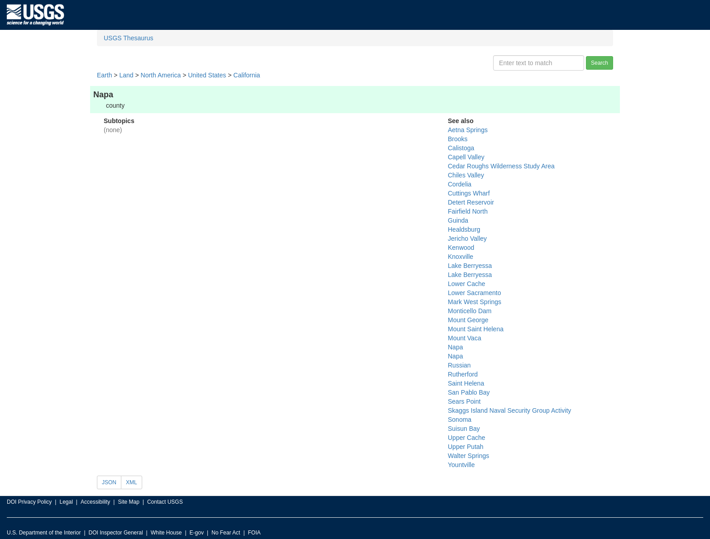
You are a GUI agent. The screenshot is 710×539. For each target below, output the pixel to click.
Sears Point (464, 401)
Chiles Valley (466, 175)
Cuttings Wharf (469, 193)
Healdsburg (464, 229)
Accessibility (95, 502)
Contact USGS (165, 502)
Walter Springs (468, 455)
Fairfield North (468, 211)
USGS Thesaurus (128, 38)
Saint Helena (466, 383)
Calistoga (461, 148)
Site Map (128, 502)
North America (161, 75)
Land (126, 75)
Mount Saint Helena (476, 329)
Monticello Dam (469, 311)
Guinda (458, 220)
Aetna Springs (468, 130)
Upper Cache (466, 437)
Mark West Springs (474, 301)
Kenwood (461, 247)
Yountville (461, 464)
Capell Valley (466, 157)
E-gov (197, 532)
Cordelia (459, 184)
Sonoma (459, 419)
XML (131, 482)
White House (166, 532)
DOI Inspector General (116, 532)
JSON (109, 482)
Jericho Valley (467, 238)
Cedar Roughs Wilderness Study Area (501, 166)
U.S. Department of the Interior (44, 532)
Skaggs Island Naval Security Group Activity (509, 410)
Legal (65, 502)
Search (599, 63)
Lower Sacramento (474, 292)
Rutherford (463, 374)
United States (207, 75)
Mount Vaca (464, 338)
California (246, 75)
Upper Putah (466, 446)
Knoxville (460, 256)
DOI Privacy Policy (29, 502)
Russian (459, 365)
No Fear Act (225, 532)
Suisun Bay (464, 428)
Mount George (468, 320)
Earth (104, 75)
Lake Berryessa (470, 265)
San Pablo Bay (469, 392)
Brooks (458, 139)
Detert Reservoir (471, 202)
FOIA (254, 532)
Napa (455, 347)
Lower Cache (466, 283)
